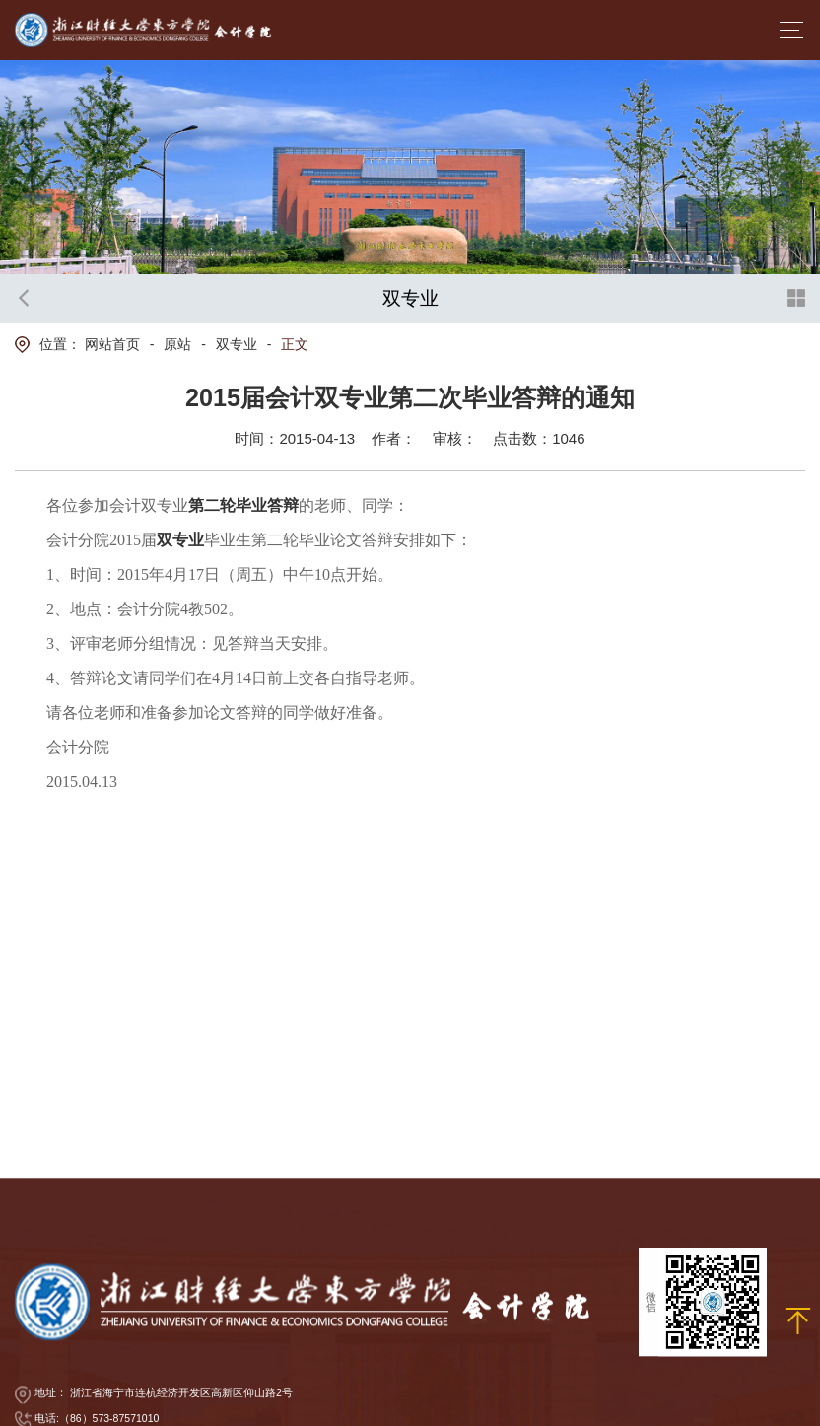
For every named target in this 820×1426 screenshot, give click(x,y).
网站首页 (112, 344)
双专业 (236, 344)
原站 (177, 344)
